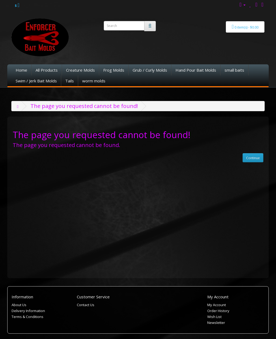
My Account (216, 304)
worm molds (93, 80)
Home (21, 70)
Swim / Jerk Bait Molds (36, 80)
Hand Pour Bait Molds (195, 70)
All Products (47, 70)
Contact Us (85, 304)
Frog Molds (113, 70)
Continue (253, 158)
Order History (218, 310)
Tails (69, 80)
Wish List (214, 316)
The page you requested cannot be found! (84, 106)
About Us (19, 304)
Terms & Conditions (27, 316)
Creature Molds (80, 70)
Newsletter (216, 322)
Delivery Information (28, 310)
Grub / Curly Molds (150, 70)
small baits (234, 70)
